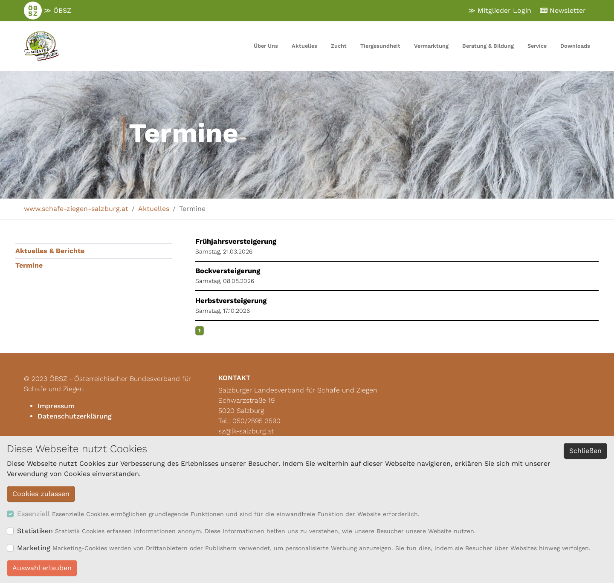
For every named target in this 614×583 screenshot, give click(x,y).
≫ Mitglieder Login (499, 10)
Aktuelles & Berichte (49, 251)
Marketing (33, 548)
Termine (29, 265)
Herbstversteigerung (230, 301)
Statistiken (35, 531)
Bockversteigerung (227, 271)
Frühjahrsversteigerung (235, 241)
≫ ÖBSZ (47, 11)
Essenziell (33, 514)
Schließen (585, 451)
